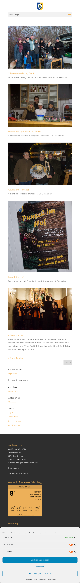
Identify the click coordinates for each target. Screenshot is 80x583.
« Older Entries (15, 358)
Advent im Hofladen (19, 189)
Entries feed (13, 417)
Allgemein (12, 402)
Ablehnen (40, 567)
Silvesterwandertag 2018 (21, 73)
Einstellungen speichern (40, 573)
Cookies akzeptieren (40, 560)
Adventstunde (15, 335)
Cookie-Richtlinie (31, 579)
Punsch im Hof (16, 277)
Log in (10, 413)
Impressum (42, 579)
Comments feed (14, 421)
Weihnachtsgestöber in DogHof (25, 131)
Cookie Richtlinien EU (18, 473)
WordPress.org (14, 425)
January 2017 (13, 391)
